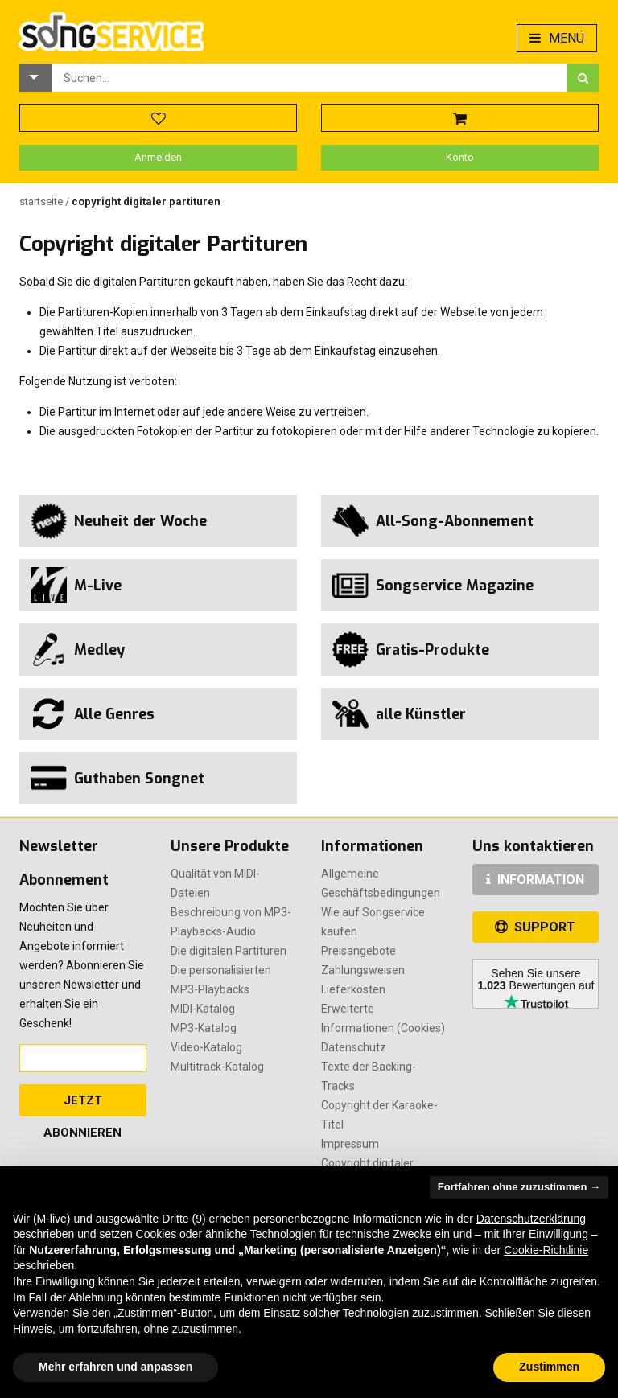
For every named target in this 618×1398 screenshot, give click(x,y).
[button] (35, 78)
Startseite (42, 201)
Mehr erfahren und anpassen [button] (115, 1366)
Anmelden (158, 157)
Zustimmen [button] (549, 1366)
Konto (460, 157)
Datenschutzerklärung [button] (531, 1218)
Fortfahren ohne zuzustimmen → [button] (519, 1187)
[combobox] (309, 78)
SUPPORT (535, 927)
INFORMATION (535, 879)
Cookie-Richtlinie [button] (546, 1250)
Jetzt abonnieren (82, 1104)
